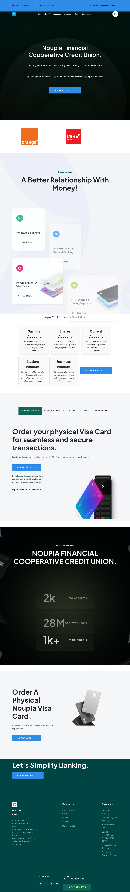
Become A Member (63, 90)
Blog (76, 14)
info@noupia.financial (21, 6)
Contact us (86, 14)
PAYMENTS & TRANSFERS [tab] (54, 411)
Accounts (57, 14)
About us (47, 14)
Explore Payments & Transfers (25, 489)
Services (67, 14)
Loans (65, 817)
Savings (65, 821)
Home (40, 14)
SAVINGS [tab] (73, 411)
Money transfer (69, 826)
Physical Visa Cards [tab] (30, 411)
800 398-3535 (78, 887)
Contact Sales (24, 468)
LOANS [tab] (84, 411)
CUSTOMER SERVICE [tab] (101, 411)
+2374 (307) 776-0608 (46, 6)
